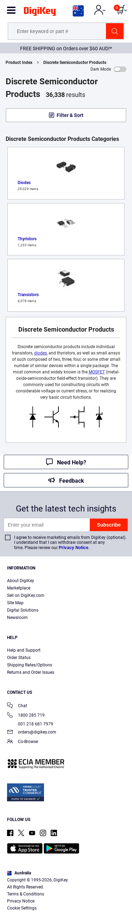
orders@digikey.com (31, 732)
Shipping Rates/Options (29, 665)
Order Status (19, 657)
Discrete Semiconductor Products (74, 62)
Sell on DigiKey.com (25, 595)
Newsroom (17, 617)
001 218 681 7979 (30, 724)
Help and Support (23, 650)
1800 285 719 (26, 715)
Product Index (19, 62)
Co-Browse (22, 742)
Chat (17, 706)
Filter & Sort (70, 115)
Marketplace (18, 588)
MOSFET (97, 372)
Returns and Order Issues (30, 672)
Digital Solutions (22, 610)
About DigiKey (20, 580)
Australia (19, 873)
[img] (40, 12)
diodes (40, 353)
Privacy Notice (73, 547)
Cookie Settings (22, 908)
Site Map (15, 602)
